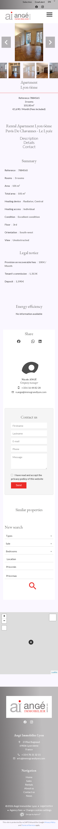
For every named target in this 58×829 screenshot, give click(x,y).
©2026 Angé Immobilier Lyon (21, 805)
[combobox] (29, 536)
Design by (33, 814)
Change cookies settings (39, 810)
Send (18, 485)
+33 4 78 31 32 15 (31, 754)
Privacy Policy (50, 822)
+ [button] (4, 616)
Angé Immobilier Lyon (29, 735)
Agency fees (16, 810)
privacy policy (19, 478)
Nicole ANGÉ (29, 379)
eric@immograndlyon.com (31, 758)
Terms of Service (28, 825)
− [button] (4, 621)
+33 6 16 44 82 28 (31, 387)
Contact (29, 146)
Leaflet (54, 672)
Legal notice (46, 805)
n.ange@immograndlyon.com (31, 392)
